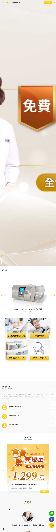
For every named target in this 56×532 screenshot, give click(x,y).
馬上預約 (47, 261)
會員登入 (48, 2)
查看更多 (43, 491)
